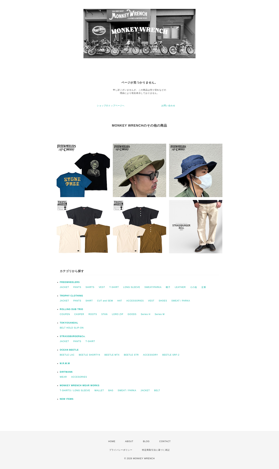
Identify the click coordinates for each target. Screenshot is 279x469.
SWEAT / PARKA (180, 300)
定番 (203, 287)
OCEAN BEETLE (69, 350)
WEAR (63, 377)
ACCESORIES (79, 377)
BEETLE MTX (112, 355)
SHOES (163, 300)
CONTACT (165, 441)
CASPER (79, 314)
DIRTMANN (66, 372)
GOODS (132, 314)
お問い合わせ (168, 105)
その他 (193, 287)
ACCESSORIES (135, 300)
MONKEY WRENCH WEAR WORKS (79, 385)
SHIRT (89, 300)
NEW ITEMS (66, 399)
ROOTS (92, 314)
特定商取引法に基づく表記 (156, 450)
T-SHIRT (114, 287)
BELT (157, 390)
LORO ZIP (117, 314)
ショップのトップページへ (111, 105)
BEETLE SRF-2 (170, 355)
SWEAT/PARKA (153, 287)
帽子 (168, 287)
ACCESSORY (150, 355)
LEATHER (180, 287)
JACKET (64, 287)
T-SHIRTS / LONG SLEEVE (75, 390)
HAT (119, 300)
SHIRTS (90, 287)
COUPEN (65, 314)
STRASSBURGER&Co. (73, 336)
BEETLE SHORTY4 (89, 355)
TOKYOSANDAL (69, 323)
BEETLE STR (131, 355)
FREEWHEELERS (70, 282)
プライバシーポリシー (120, 450)
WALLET (99, 390)
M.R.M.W (65, 363)
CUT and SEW (105, 300)
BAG (110, 390)
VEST (102, 287)
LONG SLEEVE (131, 287)
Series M (160, 314)
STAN (104, 314)
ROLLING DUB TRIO (71, 309)
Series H (145, 314)
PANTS (77, 287)
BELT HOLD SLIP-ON (72, 328)
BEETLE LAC (67, 355)
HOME (111, 441)
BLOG (146, 441)
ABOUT (129, 441)
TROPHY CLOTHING (71, 296)
